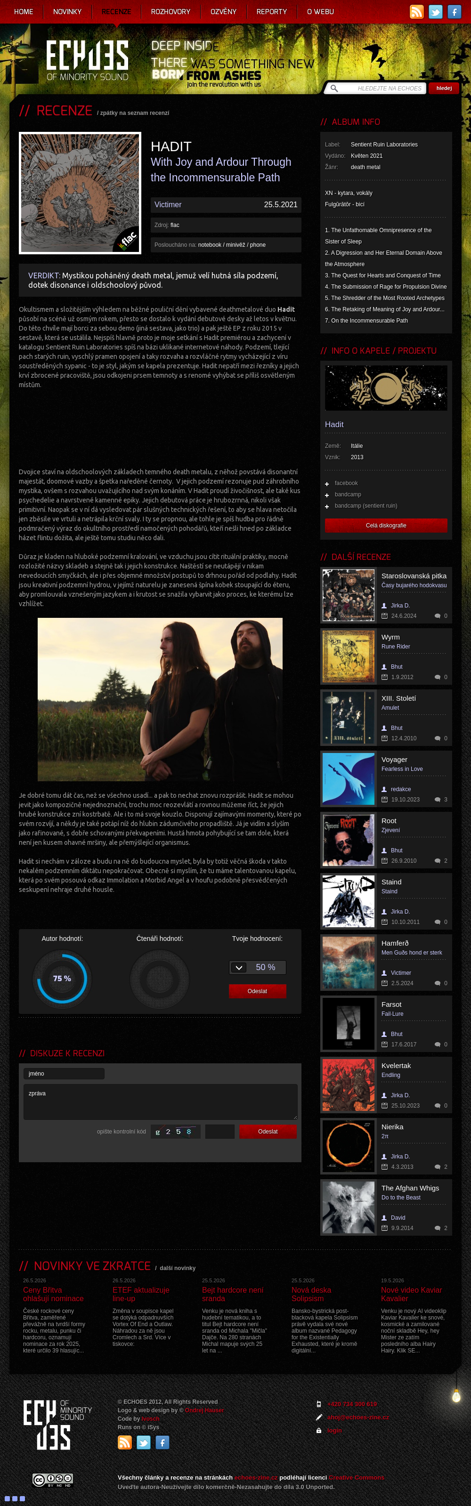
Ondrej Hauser (204, 1410)
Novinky (67, 11)
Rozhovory (171, 11)
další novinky (177, 1268)
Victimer (168, 205)
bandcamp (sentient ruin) (366, 505)
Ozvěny (224, 11)
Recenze (116, 11)
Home (23, 11)
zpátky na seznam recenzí (135, 113)
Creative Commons (356, 1477)
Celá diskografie (386, 525)
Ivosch (151, 1419)
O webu (320, 11)
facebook (346, 483)
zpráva (161, 1102)
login (334, 1430)
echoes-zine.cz (256, 1477)
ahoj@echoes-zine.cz (358, 1417)
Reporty (272, 11)
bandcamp (348, 494)
